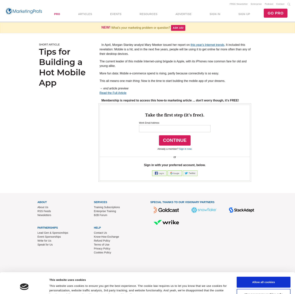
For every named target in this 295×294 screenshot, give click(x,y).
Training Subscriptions (107, 207)
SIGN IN (215, 14)
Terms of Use (101, 244)
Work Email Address (149, 123)
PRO (57, 14)
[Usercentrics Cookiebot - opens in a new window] (24, 286)
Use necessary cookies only (263, 275)
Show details (58, 286)
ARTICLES (85, 14)
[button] (159, 173)
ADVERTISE (184, 14)
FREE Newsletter (239, 4)
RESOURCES (148, 14)
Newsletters (44, 215)
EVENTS (116, 14)
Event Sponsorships (49, 236)
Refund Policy (102, 240)
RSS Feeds (44, 211)
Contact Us (100, 232)
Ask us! (178, 27)
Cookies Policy (102, 252)
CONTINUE (174, 140)
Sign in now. (185, 148)
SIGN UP (244, 14)
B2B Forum (100, 215)
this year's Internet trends (207, 44)
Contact (280, 4)
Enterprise (256, 4)
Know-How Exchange (106, 236)
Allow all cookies (263, 263)
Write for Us (44, 240)
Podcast (269, 4)
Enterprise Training (105, 211)
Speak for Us (45, 244)
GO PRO (276, 13)
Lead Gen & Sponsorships (52, 232)
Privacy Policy (102, 248)
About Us (42, 207)
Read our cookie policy (118, 276)
